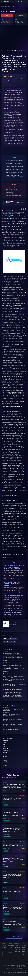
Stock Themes (17, 955)
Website (5, 756)
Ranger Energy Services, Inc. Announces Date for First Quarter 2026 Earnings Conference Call (12, 923)
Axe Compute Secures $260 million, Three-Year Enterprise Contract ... (7, 23)
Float (4, 744)
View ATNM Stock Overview (14, 629)
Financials (10, 50)
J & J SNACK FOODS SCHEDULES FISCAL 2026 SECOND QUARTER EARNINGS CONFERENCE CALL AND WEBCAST (13, 814)
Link (4, 757)
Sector (5, 752)
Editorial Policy (4, 948)
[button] (15, 1)
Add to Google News (23, 953)
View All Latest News (14, 937)
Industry (5, 748)
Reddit (23, 949)
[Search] (22, 1)
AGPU (2, 19)
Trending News (8, 11)
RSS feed (24, 945)
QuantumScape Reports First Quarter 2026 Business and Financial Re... (20, 23)
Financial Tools (17, 960)
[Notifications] (18, 1)
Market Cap (6, 740)
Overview (3, 50)
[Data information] (14, 738)
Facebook (24, 947)
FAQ (4, 950)
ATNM (9, 215)
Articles (17, 945)
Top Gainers (17, 947)
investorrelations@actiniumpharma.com (12, 554)
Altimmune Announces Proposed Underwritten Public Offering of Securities (12, 875)
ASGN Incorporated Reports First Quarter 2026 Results (12, 798)
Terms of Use (11, 945)
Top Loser (22, 795)
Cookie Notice (10, 948)
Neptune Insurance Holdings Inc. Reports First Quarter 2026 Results (13, 844)
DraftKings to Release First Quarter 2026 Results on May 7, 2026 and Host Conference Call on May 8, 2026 (14, 907)
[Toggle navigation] (25, 1)
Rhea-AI (4, 952)
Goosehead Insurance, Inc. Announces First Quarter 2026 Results (11, 891)
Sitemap (4, 954)
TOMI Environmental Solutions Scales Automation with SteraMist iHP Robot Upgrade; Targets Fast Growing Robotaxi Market (14, 786)
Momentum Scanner (17, 952)
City (4, 764)
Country (5, 760)
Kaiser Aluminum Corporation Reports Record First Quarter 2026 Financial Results (13, 860)
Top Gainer (21, 782)
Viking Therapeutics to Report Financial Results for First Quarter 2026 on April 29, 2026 (12, 830)
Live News (17, 958)
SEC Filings (22, 50)
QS (16, 19)
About (4, 945)
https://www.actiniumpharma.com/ (13, 497)
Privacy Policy (10, 951)
